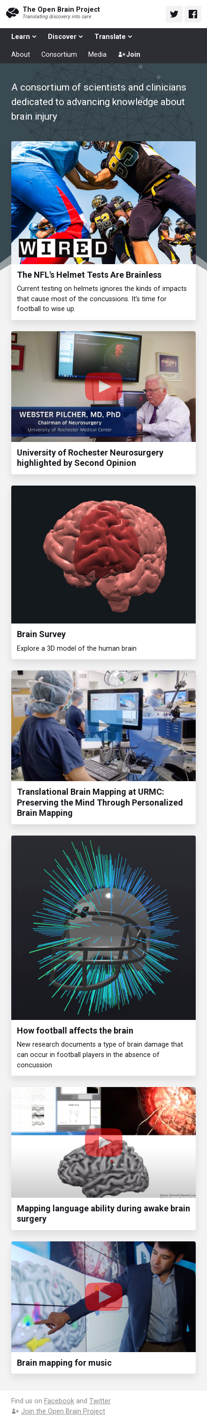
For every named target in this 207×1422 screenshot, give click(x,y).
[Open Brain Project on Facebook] (192, 14)
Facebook (59, 1401)
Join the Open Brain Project (58, 1411)
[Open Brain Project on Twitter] (174, 14)
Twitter (100, 1401)
